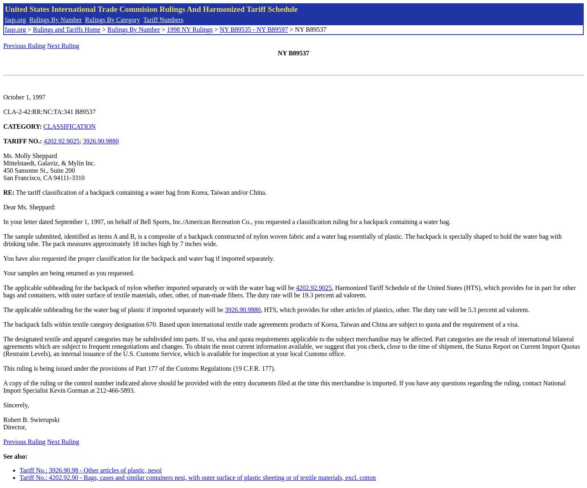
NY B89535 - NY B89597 (254, 29)
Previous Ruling (24, 45)
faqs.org (15, 19)
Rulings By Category (112, 19)
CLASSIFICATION (70, 126)
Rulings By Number (55, 19)
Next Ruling (63, 45)
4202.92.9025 (61, 141)
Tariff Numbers (163, 19)
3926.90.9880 (101, 141)
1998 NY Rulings (190, 29)
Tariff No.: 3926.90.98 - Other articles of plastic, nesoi (91, 470)
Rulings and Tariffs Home (67, 29)
